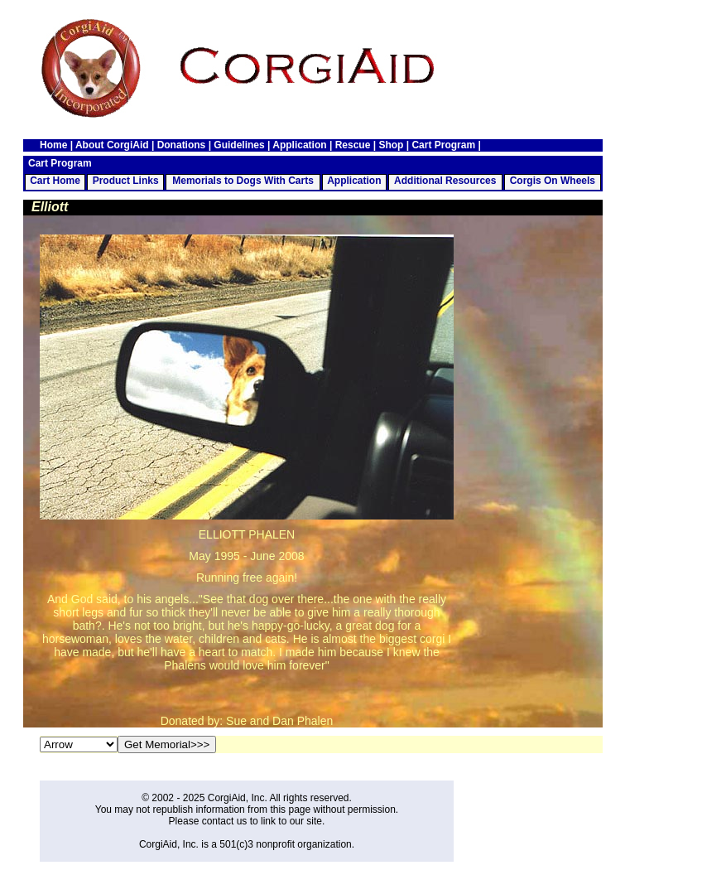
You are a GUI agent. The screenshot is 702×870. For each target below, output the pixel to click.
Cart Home (55, 180)
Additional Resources (445, 180)
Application (299, 145)
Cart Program (443, 145)
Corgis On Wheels (552, 180)
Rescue (353, 145)
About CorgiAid (112, 145)
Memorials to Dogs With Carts (243, 180)
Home (53, 145)
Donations (181, 145)
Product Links (126, 180)
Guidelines (239, 145)
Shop (390, 145)
